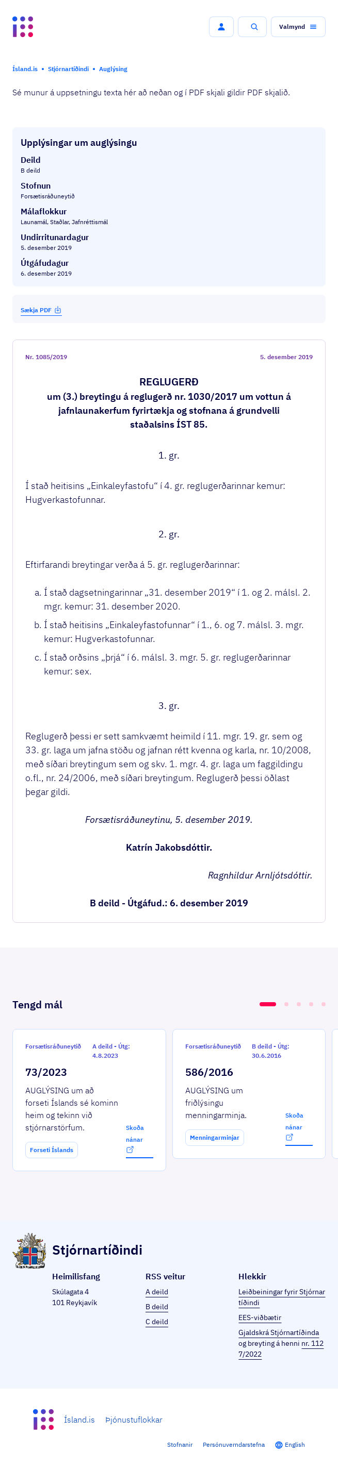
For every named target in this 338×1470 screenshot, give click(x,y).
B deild (157, 1306)
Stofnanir (179, 1444)
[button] (221, 26)
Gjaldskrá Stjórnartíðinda (278, 1332)
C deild (157, 1321)
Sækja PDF (41, 310)
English (295, 1444)
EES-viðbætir (259, 1317)
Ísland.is (79, 1419)
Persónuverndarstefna (234, 1444)
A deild (157, 1291)
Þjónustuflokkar (134, 1419)
